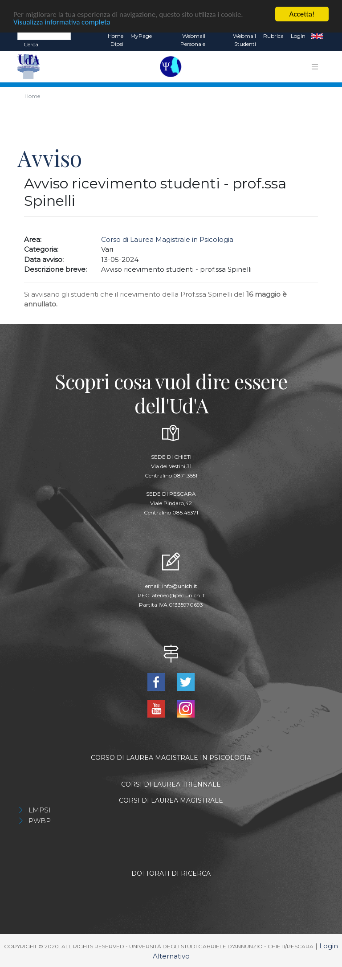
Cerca (31, 44)
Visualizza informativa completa (61, 21)
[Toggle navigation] (315, 66)
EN (317, 36)
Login (298, 36)
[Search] (44, 35)
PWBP (39, 820)
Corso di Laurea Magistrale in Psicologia (167, 239)
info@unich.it (179, 585)
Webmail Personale (192, 40)
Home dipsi (115, 40)
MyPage (141, 36)
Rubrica (273, 36)
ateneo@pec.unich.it (178, 595)
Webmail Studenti (244, 40)
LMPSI (39, 810)
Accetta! (302, 14)
